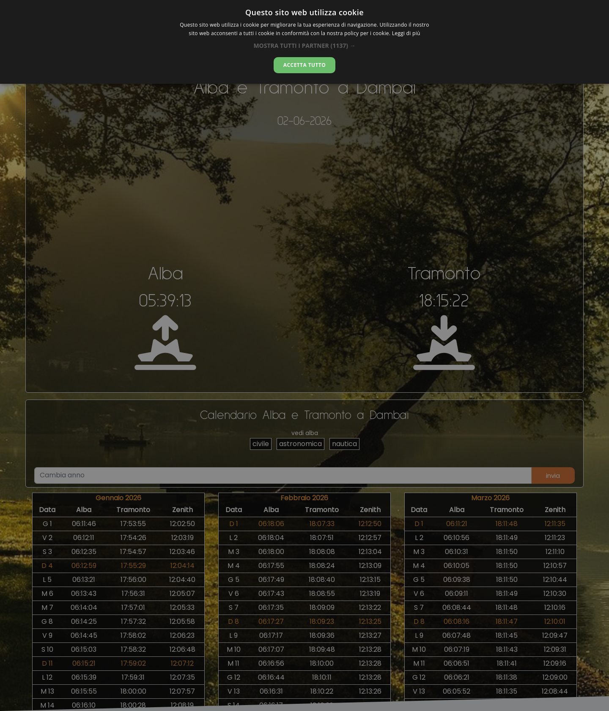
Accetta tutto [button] (304, 65)
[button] (304, 45)
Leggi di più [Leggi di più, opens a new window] (406, 33)
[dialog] (304, 42)
